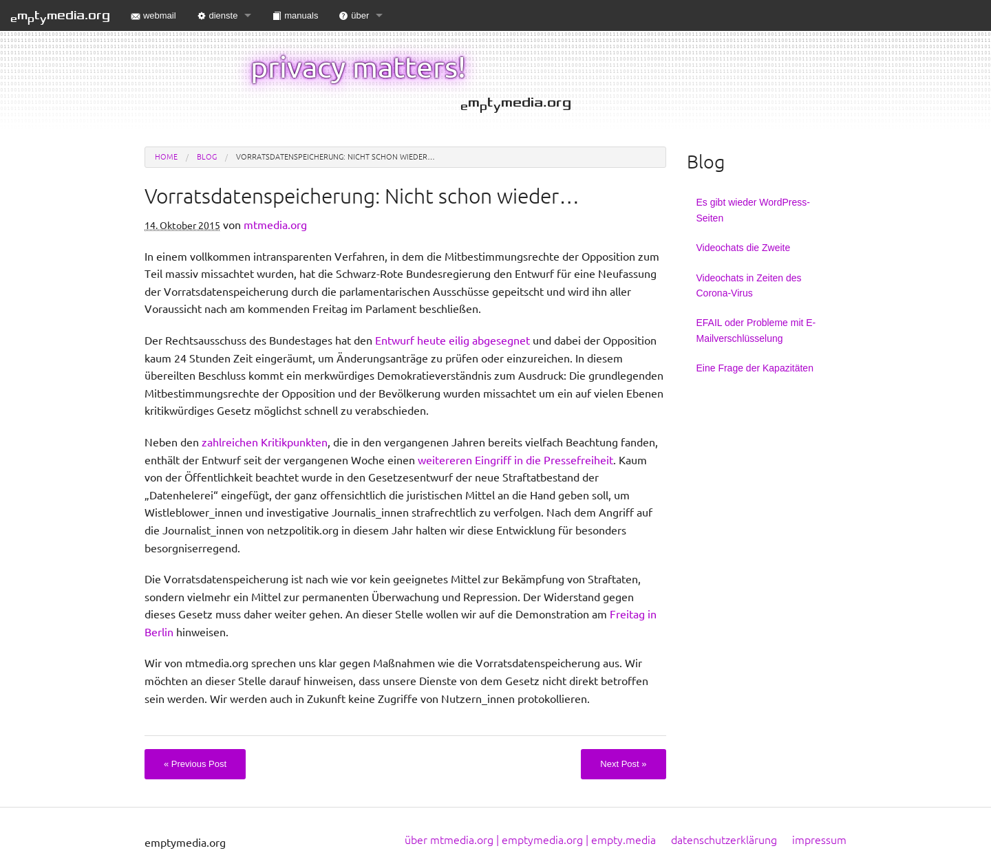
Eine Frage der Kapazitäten (754, 368)
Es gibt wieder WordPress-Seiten (753, 210)
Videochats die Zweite (743, 247)
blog (207, 157)
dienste (217, 15)
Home (166, 157)
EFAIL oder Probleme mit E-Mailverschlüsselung (756, 330)
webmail (153, 15)
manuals (295, 15)
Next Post (623, 764)
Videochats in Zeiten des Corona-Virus (749, 285)
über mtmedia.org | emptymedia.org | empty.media (530, 840)
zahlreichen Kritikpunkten (265, 442)
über (354, 15)
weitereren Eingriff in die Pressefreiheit (515, 460)
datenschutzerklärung (724, 840)
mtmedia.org (60, 16)
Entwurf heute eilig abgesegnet (452, 340)
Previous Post (195, 764)
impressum (819, 840)
